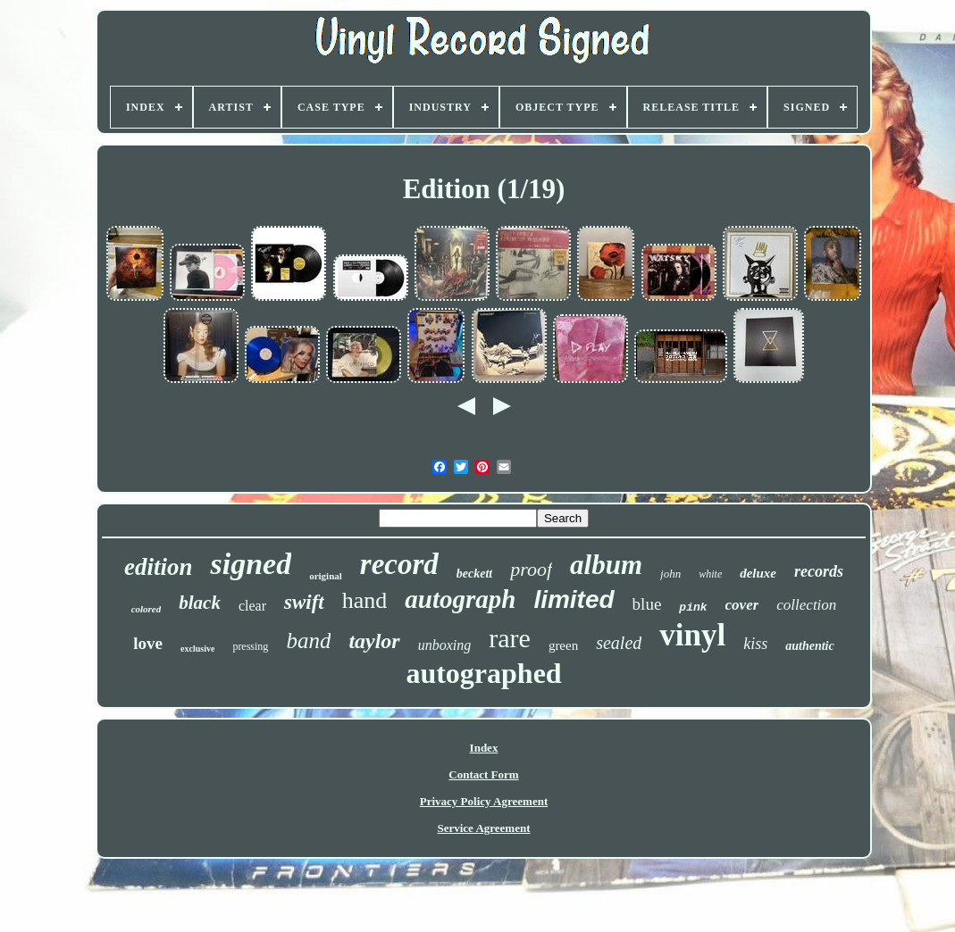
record (399, 564)
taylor (373, 641)
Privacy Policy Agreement (484, 801)
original (325, 575)
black (200, 602)
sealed (618, 643)
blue (647, 604)
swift (304, 602)
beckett (474, 573)
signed (250, 563)
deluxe (758, 573)
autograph (460, 599)
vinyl (692, 635)
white (710, 574)
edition (158, 566)
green (563, 645)
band (308, 640)
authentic (809, 646)
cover (742, 604)
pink (693, 607)
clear (252, 605)
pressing (250, 646)
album (606, 564)
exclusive (197, 648)
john (670, 573)
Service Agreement (483, 828)
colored (146, 608)
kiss (755, 644)
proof (531, 569)
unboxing (445, 645)
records (818, 571)
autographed (483, 673)
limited (573, 599)
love (148, 643)
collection (806, 604)
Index (484, 747)
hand (365, 600)
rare (510, 638)
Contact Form (483, 774)
